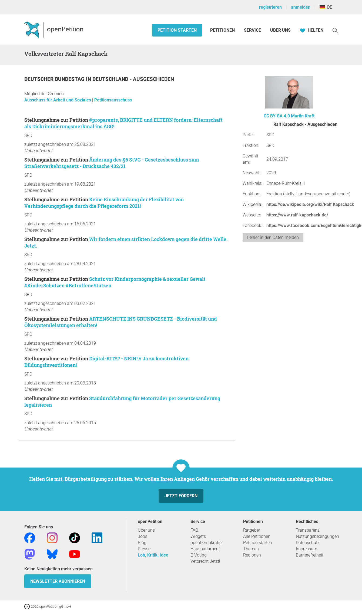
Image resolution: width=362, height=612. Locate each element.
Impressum (306, 548)
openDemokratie (206, 542)
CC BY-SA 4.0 (277, 116)
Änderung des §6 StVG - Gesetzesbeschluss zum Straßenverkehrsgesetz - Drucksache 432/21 (111, 162)
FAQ (194, 530)
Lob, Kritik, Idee (153, 555)
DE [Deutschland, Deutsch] (326, 7)
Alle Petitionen (256, 536)
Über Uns (280, 30)
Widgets (198, 536)
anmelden (300, 7)
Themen (251, 548)
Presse (144, 548)
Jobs (142, 536)
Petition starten (177, 30)
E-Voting (198, 555)
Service (252, 30)
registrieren (270, 7)
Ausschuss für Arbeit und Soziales (58, 100)
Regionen (252, 555)
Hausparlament (205, 548)
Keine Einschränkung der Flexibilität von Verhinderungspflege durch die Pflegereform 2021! (104, 202)
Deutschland (111, 79)
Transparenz (308, 530)
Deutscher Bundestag (55, 79)
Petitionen (223, 30)
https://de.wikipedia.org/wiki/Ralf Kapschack (310, 204)
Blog (142, 542)
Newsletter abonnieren (57, 581)
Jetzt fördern (181, 495)
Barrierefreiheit (309, 555)
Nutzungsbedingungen (317, 536)
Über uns (146, 530)
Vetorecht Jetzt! (205, 561)
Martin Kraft (302, 116)
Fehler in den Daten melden (273, 237)
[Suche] (335, 30)
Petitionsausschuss (113, 100)
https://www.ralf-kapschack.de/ (297, 215)
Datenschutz (308, 542)
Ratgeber (251, 530)
